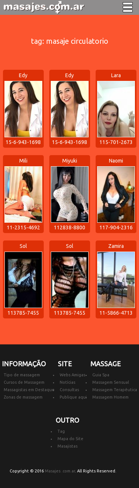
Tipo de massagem (22, 375)
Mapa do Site (70, 438)
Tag (61, 431)
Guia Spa (100, 375)
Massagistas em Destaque (29, 389)
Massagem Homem (110, 397)
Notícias (67, 382)
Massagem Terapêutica (114, 389)
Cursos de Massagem (24, 382)
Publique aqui (73, 397)
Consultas (69, 389)
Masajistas (67, 446)
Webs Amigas (72, 375)
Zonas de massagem (23, 397)
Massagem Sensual (110, 382)
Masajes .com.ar (60, 471)
